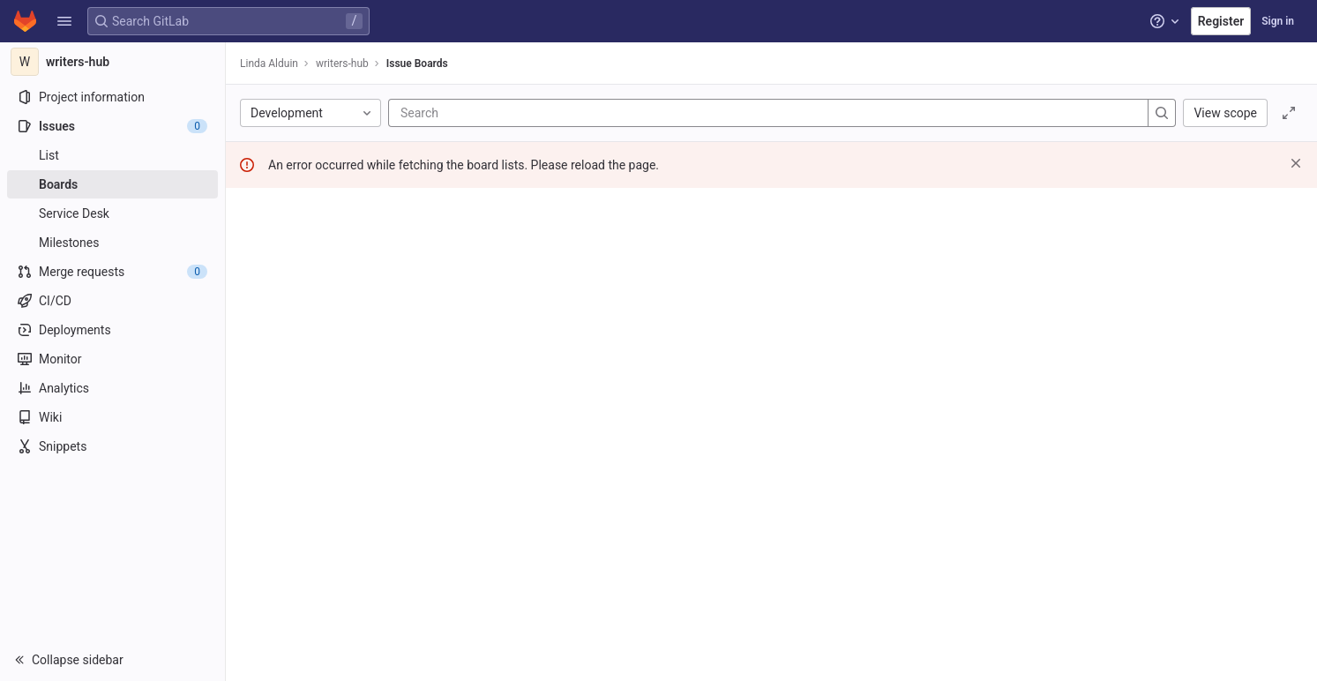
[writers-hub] (113, 61)
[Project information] (112, 97)
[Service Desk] (112, 213)
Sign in (1277, 21)
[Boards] (112, 184)
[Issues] (112, 126)
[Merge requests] (112, 272)
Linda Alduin (269, 63)
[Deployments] (112, 330)
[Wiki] (112, 417)
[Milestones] (112, 242)
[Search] (506, 112)
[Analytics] (112, 388)
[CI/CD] (112, 301)
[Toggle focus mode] (1289, 113)
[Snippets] (112, 446)
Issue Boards (417, 63)
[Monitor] (112, 359)
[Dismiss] (1295, 163)
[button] (64, 21)
